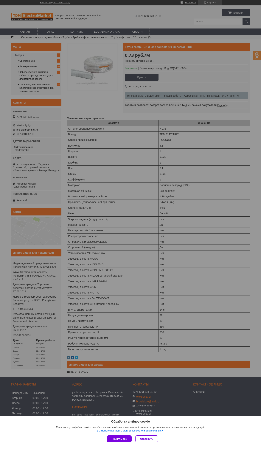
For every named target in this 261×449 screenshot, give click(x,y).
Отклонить (146, 438)
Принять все (119, 438)
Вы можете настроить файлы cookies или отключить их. (129, 430)
